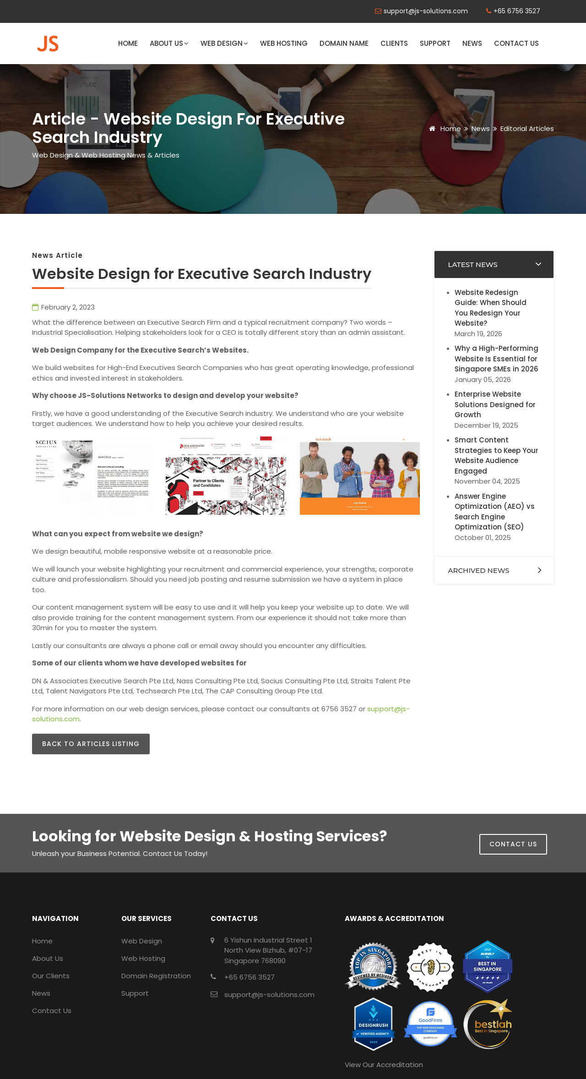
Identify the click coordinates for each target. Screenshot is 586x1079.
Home (128, 43)
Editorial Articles (527, 128)
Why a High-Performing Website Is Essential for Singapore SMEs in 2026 (496, 358)
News (472, 43)
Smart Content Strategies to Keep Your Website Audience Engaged (496, 455)
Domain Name (344, 43)
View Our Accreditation (384, 1064)
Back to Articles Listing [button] (91, 743)
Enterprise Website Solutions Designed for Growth (495, 404)
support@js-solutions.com (426, 11)
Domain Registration (156, 976)
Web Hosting (284, 43)
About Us (169, 43)
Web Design (224, 43)
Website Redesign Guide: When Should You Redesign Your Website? (490, 308)
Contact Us (516, 43)
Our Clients (51, 976)
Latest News (473, 264)
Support (435, 43)
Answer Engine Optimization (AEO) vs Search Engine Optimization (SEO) (495, 511)
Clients (394, 43)
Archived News (479, 570)
